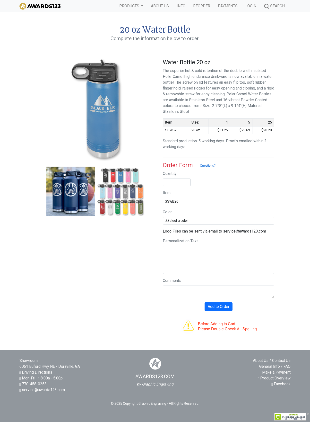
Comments (172, 280)
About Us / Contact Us (272, 360)
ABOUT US (160, 6)
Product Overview (274, 378)
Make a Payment (276, 372)
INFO (181, 6)
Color (167, 212)
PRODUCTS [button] (129, 6)
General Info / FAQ (275, 366)
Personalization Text (180, 241)
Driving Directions (37, 372)
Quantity (170, 173)
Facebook (281, 384)
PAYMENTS (228, 6)
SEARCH (274, 6)
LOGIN (250, 6)
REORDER (201, 6)
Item (167, 192)
